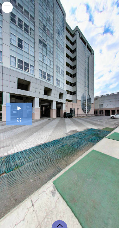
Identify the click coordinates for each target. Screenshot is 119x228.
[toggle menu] (7, 7)
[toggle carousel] (60, 224)
